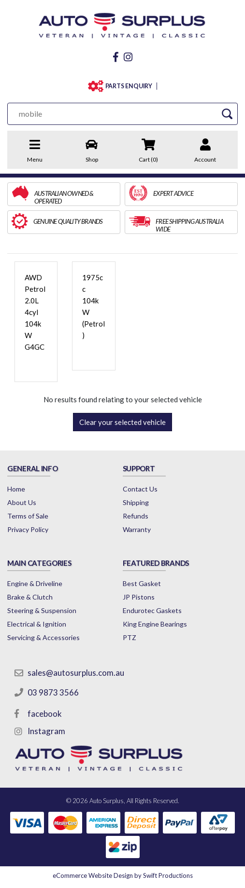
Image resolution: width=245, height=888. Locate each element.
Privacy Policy (27, 529)
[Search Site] (226, 113)
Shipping (136, 502)
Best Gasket (142, 583)
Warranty (137, 529)
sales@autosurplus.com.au (76, 673)
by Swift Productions (123, 875)
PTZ (129, 637)
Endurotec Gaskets (152, 610)
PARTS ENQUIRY (129, 86)
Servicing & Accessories (43, 637)
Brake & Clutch (30, 597)
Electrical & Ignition (36, 624)
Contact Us (140, 489)
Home (16, 489)
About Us (21, 502)
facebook (45, 714)
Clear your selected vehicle (122, 422)
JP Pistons (139, 597)
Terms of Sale (27, 516)
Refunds (135, 516)
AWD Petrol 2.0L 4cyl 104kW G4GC (35, 312)
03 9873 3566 (53, 692)
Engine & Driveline (34, 583)
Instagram (46, 731)
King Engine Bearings (155, 624)
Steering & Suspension (41, 610)
